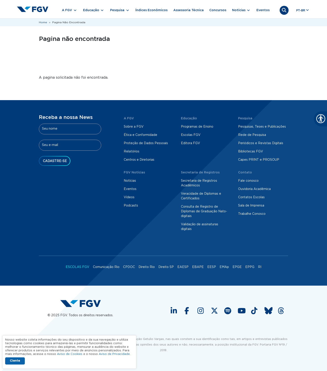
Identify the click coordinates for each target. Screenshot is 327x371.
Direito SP (166, 267)
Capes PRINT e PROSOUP (258, 159)
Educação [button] (91, 10)
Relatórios (131, 151)
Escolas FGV (191, 135)
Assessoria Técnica (188, 10)
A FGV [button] (67, 10)
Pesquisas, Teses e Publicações (262, 126)
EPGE (237, 267)
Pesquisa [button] (117, 10)
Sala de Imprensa (251, 205)
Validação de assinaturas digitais (199, 227)
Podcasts (131, 205)
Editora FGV (190, 143)
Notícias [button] (238, 10)
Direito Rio (146, 267)
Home (43, 22)
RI (259, 267)
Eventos (263, 10)
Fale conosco (248, 180)
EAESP (183, 267)
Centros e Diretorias (139, 159)
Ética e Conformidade (140, 135)
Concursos (217, 10)
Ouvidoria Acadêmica (254, 189)
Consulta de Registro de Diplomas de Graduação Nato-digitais (204, 211)
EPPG (249, 267)
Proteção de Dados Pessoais (146, 143)
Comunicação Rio (106, 267)
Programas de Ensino (197, 126)
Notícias (130, 180)
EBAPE (198, 267)
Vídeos (129, 197)
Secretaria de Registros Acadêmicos (199, 183)
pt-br (300, 10)
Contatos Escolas (251, 197)
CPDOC (129, 267)
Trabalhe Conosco (252, 213)
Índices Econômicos (151, 10)
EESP (211, 267)
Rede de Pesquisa (252, 135)
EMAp (224, 267)
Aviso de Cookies (69, 354)
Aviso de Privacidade (114, 354)
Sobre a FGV (134, 126)
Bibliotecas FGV (250, 151)
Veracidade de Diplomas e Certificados (201, 196)
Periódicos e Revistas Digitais (260, 143)
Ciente (15, 360)
